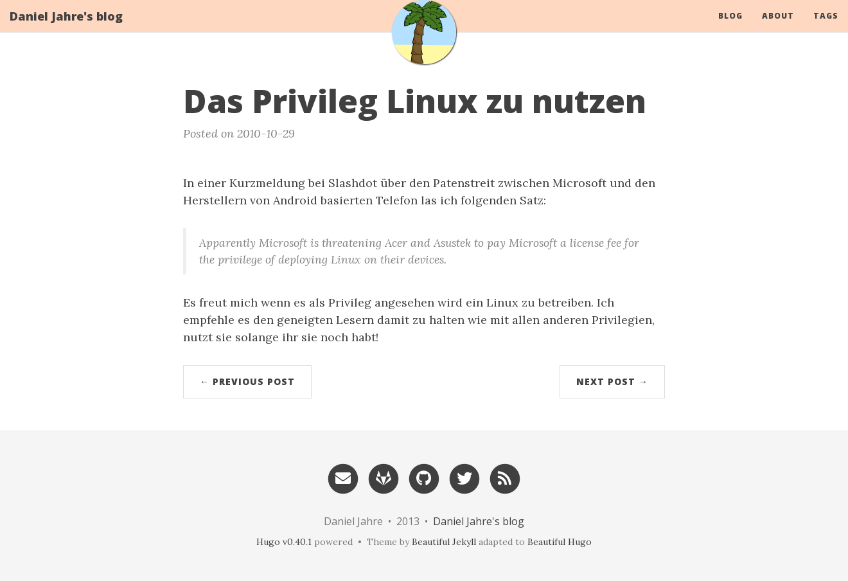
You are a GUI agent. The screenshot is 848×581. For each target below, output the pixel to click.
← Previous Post (247, 381)
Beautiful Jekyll (444, 542)
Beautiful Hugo (559, 542)
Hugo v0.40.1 (284, 542)
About (778, 28)
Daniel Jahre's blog (66, 29)
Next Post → (612, 381)
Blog (730, 28)
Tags (825, 28)
